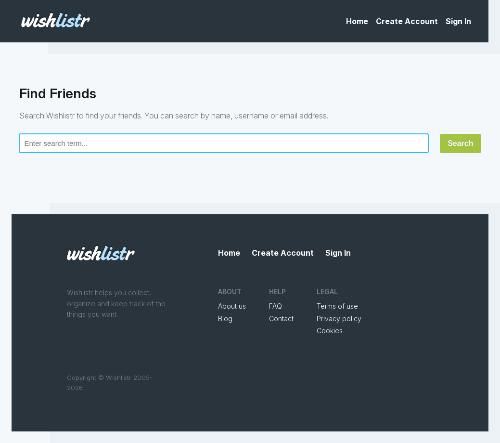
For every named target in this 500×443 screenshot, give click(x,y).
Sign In (458, 21)
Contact (281, 318)
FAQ (275, 306)
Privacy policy (339, 318)
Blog (225, 318)
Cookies (330, 330)
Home (357, 21)
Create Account (407, 21)
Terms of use (337, 306)
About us (232, 306)
